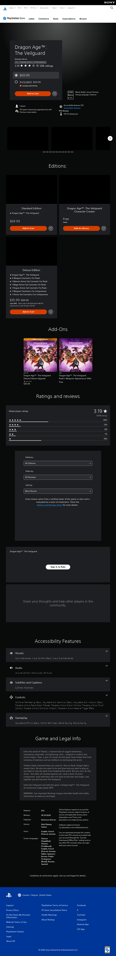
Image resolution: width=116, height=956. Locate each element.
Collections (43, 16)
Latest (31, 16)
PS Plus (33, 8)
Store (62, 8)
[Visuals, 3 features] (58, 652)
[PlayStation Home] (5, 8)
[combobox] (58, 460)
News (54, 8)
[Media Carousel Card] (27, 135)
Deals (55, 16)
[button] (72, 105)
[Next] (110, 135)
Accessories (44, 8)
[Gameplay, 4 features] (58, 717)
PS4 (25, 8)
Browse (83, 16)
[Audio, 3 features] (58, 667)
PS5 (19, 8)
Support (70, 8)
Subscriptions (68, 16)
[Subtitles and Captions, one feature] (58, 682)
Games (11, 8)
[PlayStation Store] (14, 15)
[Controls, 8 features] (58, 699)
